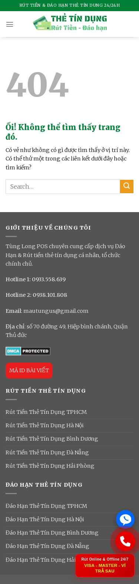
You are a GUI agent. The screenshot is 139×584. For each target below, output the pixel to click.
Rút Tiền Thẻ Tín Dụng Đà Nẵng (47, 452)
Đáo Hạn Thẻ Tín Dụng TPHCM (46, 506)
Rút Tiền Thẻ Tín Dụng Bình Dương (52, 438)
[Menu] (10, 24)
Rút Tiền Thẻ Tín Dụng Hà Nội (44, 425)
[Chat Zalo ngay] (125, 519)
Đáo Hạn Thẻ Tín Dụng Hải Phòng (50, 560)
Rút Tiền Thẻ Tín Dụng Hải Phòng (50, 466)
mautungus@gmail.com (56, 311)
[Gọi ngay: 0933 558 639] (125, 542)
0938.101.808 (50, 295)
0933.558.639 (49, 279)
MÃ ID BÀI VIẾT (29, 370)
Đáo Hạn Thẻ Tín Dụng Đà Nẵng (47, 546)
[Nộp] (126, 186)
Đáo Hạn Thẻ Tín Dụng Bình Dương (52, 532)
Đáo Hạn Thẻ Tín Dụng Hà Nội (45, 519)
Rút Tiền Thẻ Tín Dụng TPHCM (46, 412)
